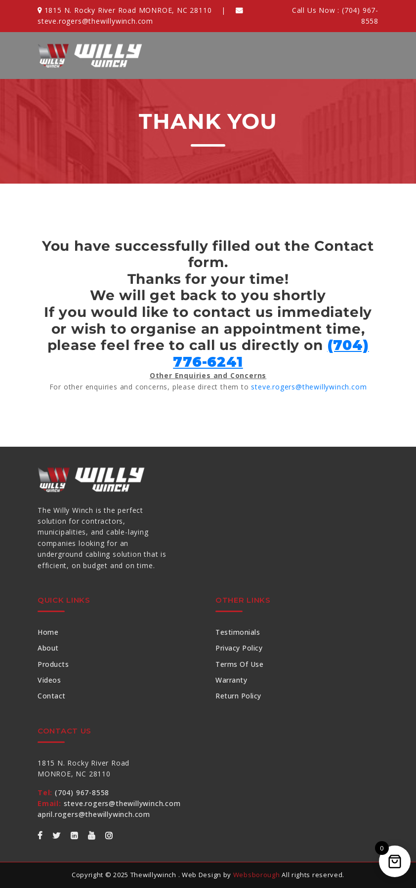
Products (53, 664)
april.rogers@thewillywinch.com (94, 814)
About (48, 648)
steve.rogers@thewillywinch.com (309, 386)
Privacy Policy (238, 648)
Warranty (231, 680)
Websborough (256, 874)
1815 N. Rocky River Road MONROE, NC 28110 (124, 10)
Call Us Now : (335, 15)
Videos (49, 680)
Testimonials (237, 632)
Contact (52, 695)
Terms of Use (239, 664)
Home (48, 632)
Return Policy (238, 695)
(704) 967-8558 (73, 792)
